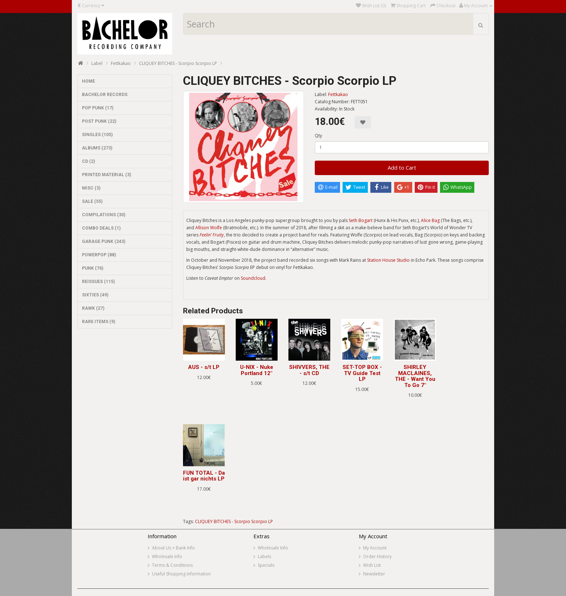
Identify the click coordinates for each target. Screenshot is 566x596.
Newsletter (374, 574)
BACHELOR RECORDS (104, 94)
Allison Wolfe (208, 228)
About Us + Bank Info (173, 548)
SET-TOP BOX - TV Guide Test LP (362, 373)
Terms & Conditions (172, 565)
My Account (375, 548)
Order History (377, 556)
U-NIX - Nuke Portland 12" (256, 370)
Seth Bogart (361, 220)
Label (97, 63)
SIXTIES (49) (95, 294)
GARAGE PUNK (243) (103, 241)
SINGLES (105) (97, 134)
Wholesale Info (167, 556)
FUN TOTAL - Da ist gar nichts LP (204, 476)
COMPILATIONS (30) (103, 214)
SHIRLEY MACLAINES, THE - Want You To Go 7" (415, 376)
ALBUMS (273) (97, 148)
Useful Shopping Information (181, 574)
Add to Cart (402, 167)
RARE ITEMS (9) (98, 321)
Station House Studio (388, 260)
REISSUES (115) (98, 281)
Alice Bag (430, 220)
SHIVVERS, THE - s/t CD (309, 370)
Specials (266, 565)
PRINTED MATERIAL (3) (106, 174)
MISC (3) (91, 188)
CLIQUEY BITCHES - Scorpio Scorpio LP (178, 63)
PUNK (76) (92, 268)
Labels (264, 556)
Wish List (372, 565)
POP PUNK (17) (97, 107)
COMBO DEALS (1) (101, 228)
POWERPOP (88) (99, 254)
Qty (318, 135)
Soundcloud (253, 278)
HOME (88, 81)
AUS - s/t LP (203, 367)
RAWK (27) (93, 308)
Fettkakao (121, 63)
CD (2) (88, 161)
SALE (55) (92, 201)
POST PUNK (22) (99, 121)
